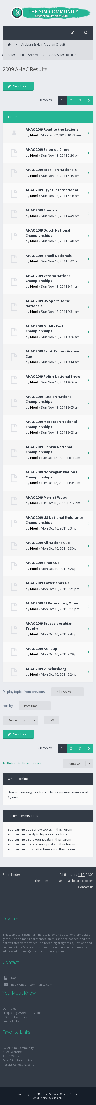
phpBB (34, 1094)
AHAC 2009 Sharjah (41, 210)
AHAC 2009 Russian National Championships (49, 399)
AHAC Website (12, 1052)
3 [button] (80, 100)
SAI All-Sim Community (18, 1048)
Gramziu (57, 1098)
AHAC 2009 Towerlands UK (47, 583)
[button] (88, 100)
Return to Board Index (24, 763)
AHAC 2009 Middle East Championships (44, 328)
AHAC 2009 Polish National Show (53, 376)
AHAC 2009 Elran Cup (43, 562)
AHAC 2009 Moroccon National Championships (51, 424)
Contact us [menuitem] (85, 887)
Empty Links (11, 1021)
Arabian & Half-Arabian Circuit (43, 44)
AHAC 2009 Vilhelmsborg (46, 668)
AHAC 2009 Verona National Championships (49, 278)
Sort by (27, 705)
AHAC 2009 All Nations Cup (48, 542)
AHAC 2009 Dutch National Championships (48, 233)
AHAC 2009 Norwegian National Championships (52, 474)
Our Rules (9, 1008)
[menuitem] (85, 32)
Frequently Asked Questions (22, 1013)
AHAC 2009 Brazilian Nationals (51, 169)
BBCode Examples (15, 1017)
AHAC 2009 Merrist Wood (46, 497)
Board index (11, 874)
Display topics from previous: (43, 691)
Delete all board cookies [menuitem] (75, 881)
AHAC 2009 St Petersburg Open (52, 603)
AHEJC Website (12, 1056)
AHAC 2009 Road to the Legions (52, 129)
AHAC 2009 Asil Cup (41, 648)
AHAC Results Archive (23, 55)
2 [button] (71, 100)
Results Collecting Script (19, 1064)
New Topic (18, 86)
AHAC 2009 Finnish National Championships (49, 449)
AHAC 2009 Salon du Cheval (48, 149)
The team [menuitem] (41, 881)
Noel (34, 135)
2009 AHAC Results (62, 55)
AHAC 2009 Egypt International (52, 190)
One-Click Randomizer (18, 1060)
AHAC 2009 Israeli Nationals (49, 255)
